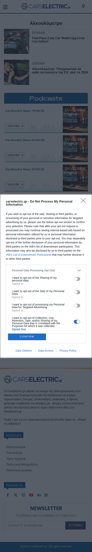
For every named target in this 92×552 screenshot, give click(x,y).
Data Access (45, 350)
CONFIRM (27, 336)
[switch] (77, 279)
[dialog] (46, 276)
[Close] (84, 201)
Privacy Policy (67, 350)
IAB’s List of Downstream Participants (28, 254)
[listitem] (46, 270)
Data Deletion (24, 350)
